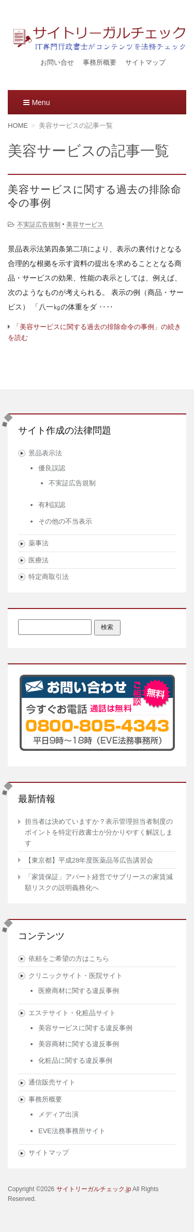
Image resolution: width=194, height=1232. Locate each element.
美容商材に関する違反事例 (78, 1044)
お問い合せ (57, 62)
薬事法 (38, 543)
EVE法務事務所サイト (72, 1131)
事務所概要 (99, 62)
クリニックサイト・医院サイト (75, 975)
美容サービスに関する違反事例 (85, 1028)
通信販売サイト (52, 1082)
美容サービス (84, 224)
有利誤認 (51, 505)
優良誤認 (51, 468)
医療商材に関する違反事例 (78, 990)
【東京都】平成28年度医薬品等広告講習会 (89, 860)
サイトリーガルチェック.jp (93, 1189)
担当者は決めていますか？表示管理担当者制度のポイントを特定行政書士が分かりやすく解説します (99, 832)
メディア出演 (58, 1114)
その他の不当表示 (65, 521)
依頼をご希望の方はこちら (68, 958)
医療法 (38, 560)
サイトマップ (145, 62)
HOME (18, 125)
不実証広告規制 (39, 224)
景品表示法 (45, 453)
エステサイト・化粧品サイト (72, 1013)
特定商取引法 (48, 577)
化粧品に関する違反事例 (75, 1060)
